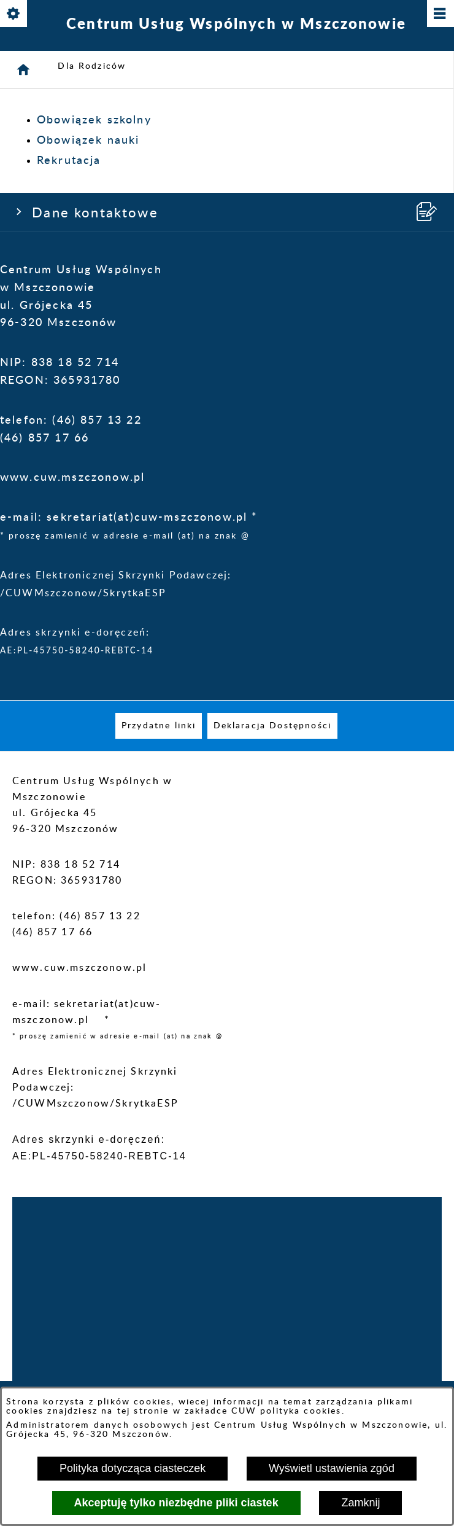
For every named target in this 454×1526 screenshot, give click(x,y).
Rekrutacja (69, 160)
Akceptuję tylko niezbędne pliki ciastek (176, 1503)
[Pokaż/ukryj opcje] (14, 14)
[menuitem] (158, 726)
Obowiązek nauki (88, 140)
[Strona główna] (24, 69)
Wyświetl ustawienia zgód (331, 1468)
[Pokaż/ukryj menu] (439, 14)
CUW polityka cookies (286, 1410)
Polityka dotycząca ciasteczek (133, 1468)
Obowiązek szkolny (94, 120)
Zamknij (360, 1503)
